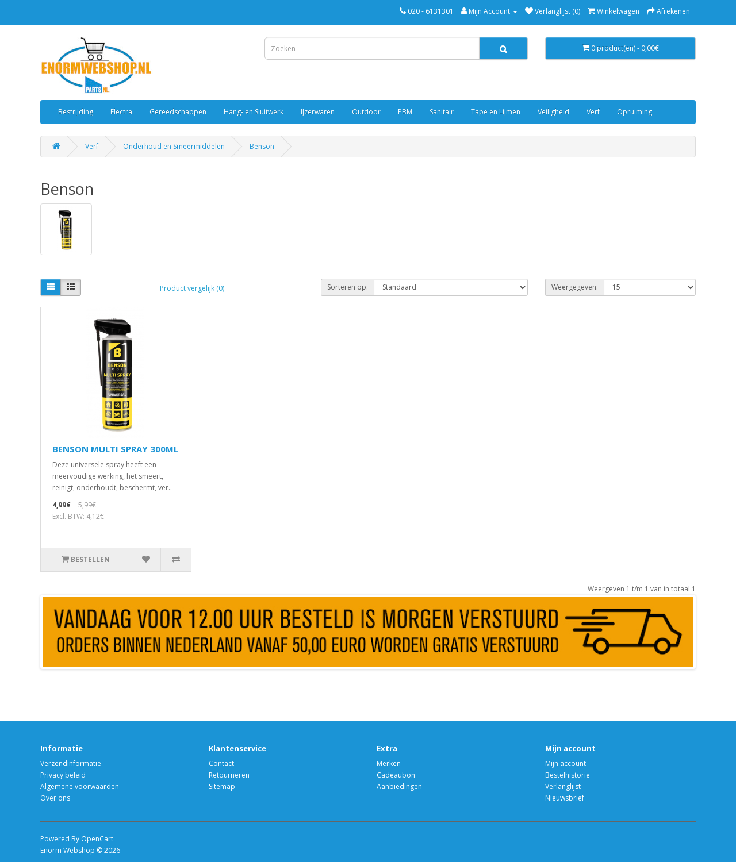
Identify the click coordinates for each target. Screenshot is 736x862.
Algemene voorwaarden (79, 786)
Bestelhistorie (567, 775)
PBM (405, 112)
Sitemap (222, 786)
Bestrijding (75, 112)
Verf (593, 112)
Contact (221, 763)
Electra (121, 112)
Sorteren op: (347, 287)
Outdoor (366, 112)
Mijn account (565, 763)
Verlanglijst (563, 786)
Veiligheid (553, 112)
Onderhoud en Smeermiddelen (174, 146)
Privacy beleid (63, 775)
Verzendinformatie (70, 763)
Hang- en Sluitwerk (253, 112)
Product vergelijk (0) (192, 288)
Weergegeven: (574, 287)
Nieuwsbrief (564, 798)
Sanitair (442, 112)
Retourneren (229, 775)
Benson (262, 146)
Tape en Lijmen (495, 112)
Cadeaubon (396, 775)
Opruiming (634, 112)
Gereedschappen (178, 112)
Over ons (55, 798)
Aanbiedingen (399, 786)
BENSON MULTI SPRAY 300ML (115, 449)
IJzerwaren (318, 112)
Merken (389, 763)
